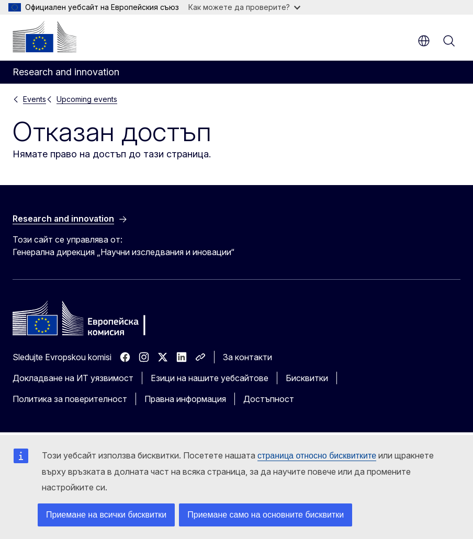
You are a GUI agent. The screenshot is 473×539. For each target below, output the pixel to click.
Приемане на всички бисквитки (106, 514)
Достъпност (268, 399)
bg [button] (424, 41)
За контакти (247, 357)
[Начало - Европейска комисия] (44, 36)
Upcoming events (87, 99)
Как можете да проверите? (244, 7)
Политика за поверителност (70, 399)
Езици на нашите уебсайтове (209, 378)
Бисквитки (307, 378)
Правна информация (185, 399)
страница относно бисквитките (316, 455)
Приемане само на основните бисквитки (265, 514)
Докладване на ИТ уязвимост (73, 378)
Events (34, 99)
